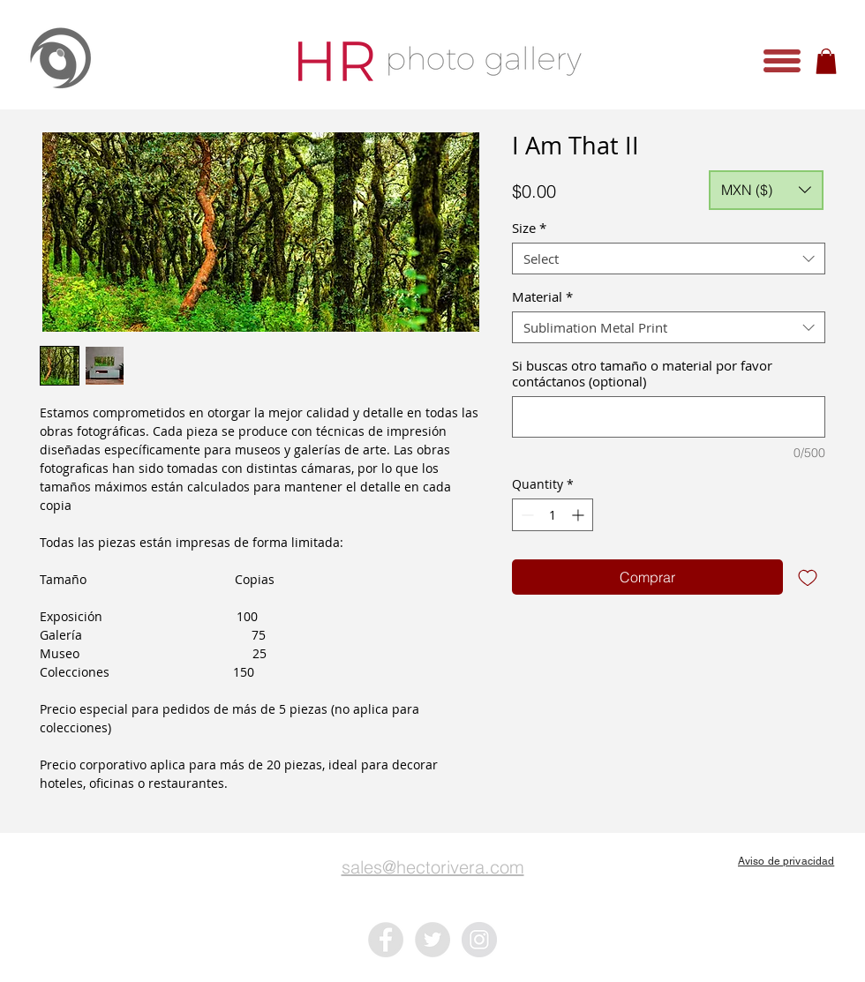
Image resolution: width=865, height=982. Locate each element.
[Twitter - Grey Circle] (432, 939)
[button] (782, 60)
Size (529, 228)
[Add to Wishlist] (807, 577)
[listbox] (766, 190)
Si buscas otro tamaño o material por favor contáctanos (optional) (642, 373)
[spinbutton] (552, 514)
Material (542, 296)
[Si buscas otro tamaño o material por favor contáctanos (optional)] (668, 417)
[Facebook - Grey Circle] (385, 939)
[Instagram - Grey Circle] (479, 939)
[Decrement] (526, 514)
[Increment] (579, 514)
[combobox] (668, 258)
